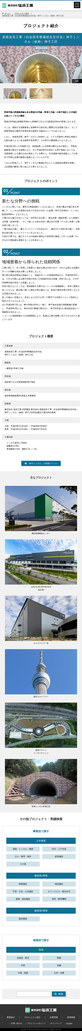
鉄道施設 (59, 856)
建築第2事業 (41, 910)
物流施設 (59, 884)
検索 (58, 994)
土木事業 (41, 840)
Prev (4, 64)
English (69, 1023)
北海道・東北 (23, 958)
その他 (23, 864)
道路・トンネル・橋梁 (23, 849)
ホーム (7, 13)
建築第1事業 (41, 875)
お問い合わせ (16, 1023)
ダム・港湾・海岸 (23, 856)
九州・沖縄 (59, 973)
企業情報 (54, 1017)
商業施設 (23, 884)
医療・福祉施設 (23, 899)
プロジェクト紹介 (21, 13)
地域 (41, 949)
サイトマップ (56, 1023)
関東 (59, 958)
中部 (23, 965)
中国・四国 (23, 973)
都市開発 (23, 919)
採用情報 (71, 1017)
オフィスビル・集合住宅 (59, 891)
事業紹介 (11, 1017)
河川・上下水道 (59, 849)
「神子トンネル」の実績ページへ (41, 463)
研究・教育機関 (59, 899)
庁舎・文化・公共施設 (23, 891)
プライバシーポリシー (36, 1023)
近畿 (59, 965)
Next (77, 64)
